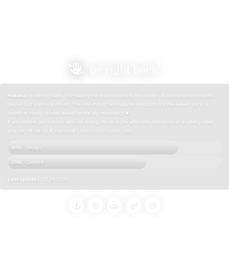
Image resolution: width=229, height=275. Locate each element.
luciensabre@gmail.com (104, 131)
